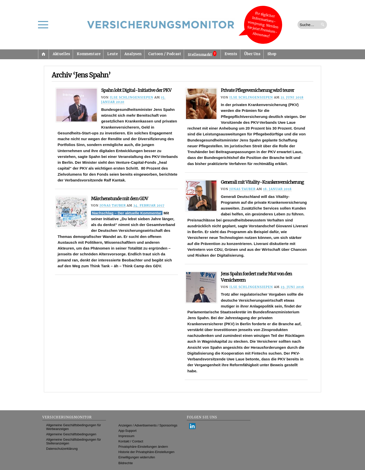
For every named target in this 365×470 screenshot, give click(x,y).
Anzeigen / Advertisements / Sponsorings (147, 425)
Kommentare (88, 54)
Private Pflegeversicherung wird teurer (257, 90)
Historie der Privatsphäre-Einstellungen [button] (146, 452)
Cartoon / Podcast (164, 54)
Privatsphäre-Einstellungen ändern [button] (143, 446)
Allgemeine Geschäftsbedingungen (71, 434)
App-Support (127, 431)
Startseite (43, 54)
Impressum (126, 436)
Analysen (132, 54)
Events (231, 54)
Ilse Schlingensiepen (131, 97)
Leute (112, 54)
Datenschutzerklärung (62, 449)
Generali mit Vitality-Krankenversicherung (262, 182)
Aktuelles (61, 54)
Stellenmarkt (202, 54)
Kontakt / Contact (130, 441)
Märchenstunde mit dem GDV (119, 198)
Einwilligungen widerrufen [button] (136, 457)
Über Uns (252, 54)
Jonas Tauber (242, 189)
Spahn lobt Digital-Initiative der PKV (136, 90)
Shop (271, 54)
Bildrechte (125, 463)
